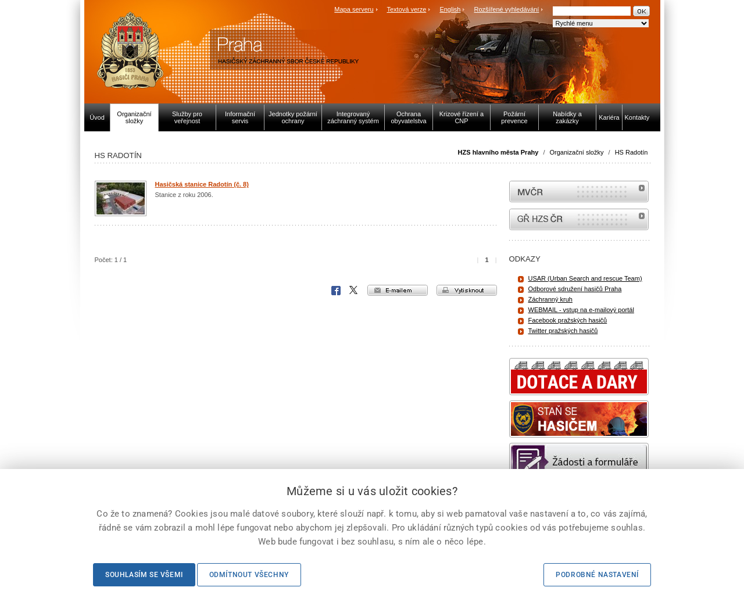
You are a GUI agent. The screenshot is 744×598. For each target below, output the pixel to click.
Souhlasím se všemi (144, 575)
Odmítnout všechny (249, 575)
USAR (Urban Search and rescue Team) (585, 278)
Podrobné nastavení (597, 575)
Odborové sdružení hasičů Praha (575, 288)
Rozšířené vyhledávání (506, 9)
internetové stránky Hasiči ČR (579, 219)
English (449, 9)
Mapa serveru (353, 9)
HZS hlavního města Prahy (498, 152)
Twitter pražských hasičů (563, 330)
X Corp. (354, 290)
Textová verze (406, 9)
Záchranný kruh (550, 299)
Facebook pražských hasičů (567, 320)
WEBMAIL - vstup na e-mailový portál (581, 309)
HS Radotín (631, 152)
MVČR (579, 191)
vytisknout (467, 290)
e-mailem (397, 290)
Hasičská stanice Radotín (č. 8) (202, 184)
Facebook (336, 290)
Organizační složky (577, 152)
